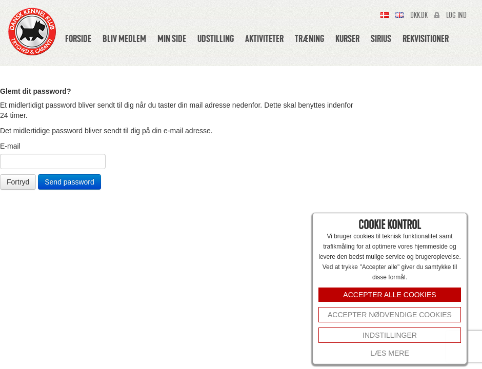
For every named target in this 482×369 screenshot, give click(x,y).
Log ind (456, 15)
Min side (171, 38)
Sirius (381, 38)
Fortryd (18, 182)
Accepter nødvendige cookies (390, 315)
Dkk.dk (419, 15)
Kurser (347, 38)
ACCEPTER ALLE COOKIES (389, 295)
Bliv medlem (124, 38)
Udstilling (215, 38)
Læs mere (389, 353)
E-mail (10, 146)
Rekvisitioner (426, 38)
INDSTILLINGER (390, 335)
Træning (309, 38)
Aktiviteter (264, 38)
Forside (78, 38)
